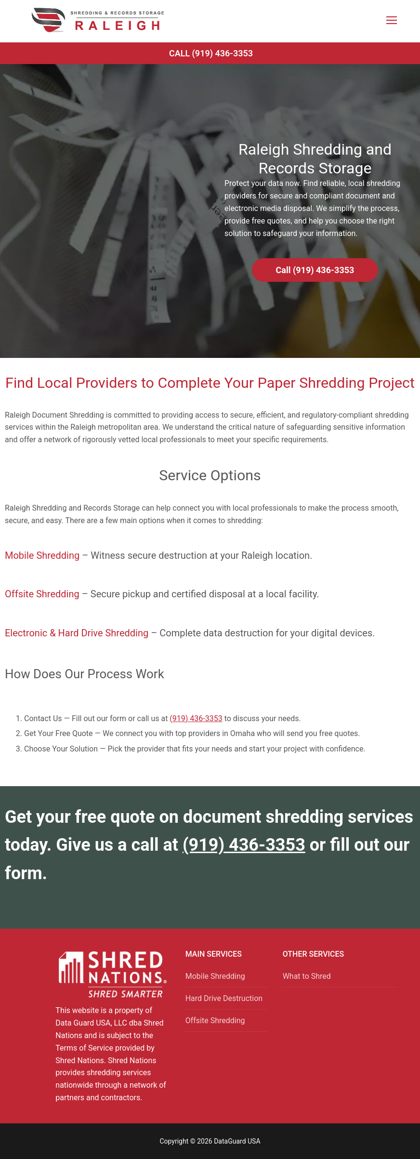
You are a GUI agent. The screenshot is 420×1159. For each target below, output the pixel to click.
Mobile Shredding (42, 555)
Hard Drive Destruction (223, 998)
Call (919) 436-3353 (211, 53)
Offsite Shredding (42, 594)
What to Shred (307, 976)
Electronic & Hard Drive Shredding (76, 633)
